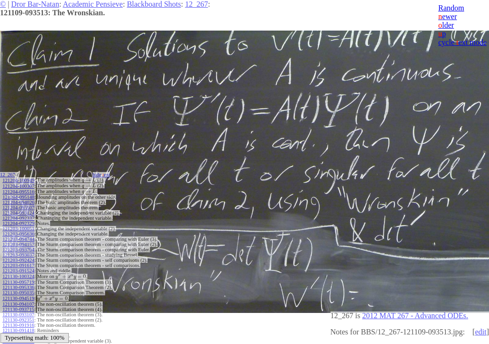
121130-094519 (18, 295)
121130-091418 (18, 327)
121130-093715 (18, 306)
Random (451, 8)
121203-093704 (18, 248)
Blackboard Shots (154, 4)
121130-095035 (18, 290)
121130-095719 (18, 279)
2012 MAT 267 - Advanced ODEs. (415, 316)
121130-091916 (18, 321)
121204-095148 (18, 195)
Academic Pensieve (93, 4)
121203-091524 (18, 269)
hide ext (104, 174)
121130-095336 (18, 285)
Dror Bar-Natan (35, 4)
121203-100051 (18, 227)
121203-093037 (18, 253)
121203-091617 (18, 264)
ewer (447, 16)
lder (446, 25)
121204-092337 (18, 216)
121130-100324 (18, 274)
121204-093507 (18, 206)
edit (481, 332)
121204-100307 (18, 185)
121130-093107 (18, 311)
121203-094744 (18, 237)
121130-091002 (18, 332)
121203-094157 (18, 243)
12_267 (196, 4)
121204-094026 (18, 201)
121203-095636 (18, 232)
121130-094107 (18, 300)
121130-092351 (18, 316)
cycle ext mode (462, 42)
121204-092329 (18, 222)
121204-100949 (18, 180)
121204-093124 (18, 211)
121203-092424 (18, 258)
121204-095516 (18, 190)
